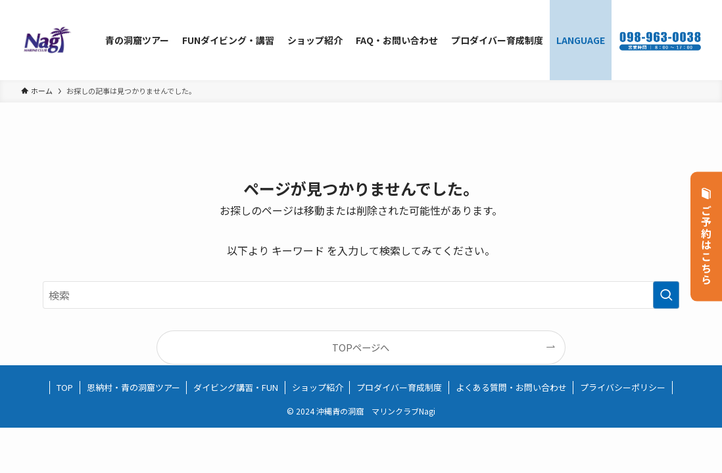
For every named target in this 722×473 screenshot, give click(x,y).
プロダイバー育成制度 (399, 387)
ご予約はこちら (706, 237)
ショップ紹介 (317, 387)
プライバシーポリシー (622, 387)
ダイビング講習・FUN (235, 387)
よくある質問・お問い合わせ (511, 387)
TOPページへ (360, 347)
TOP (65, 387)
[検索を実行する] (666, 295)
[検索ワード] (361, 295)
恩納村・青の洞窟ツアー (133, 387)
